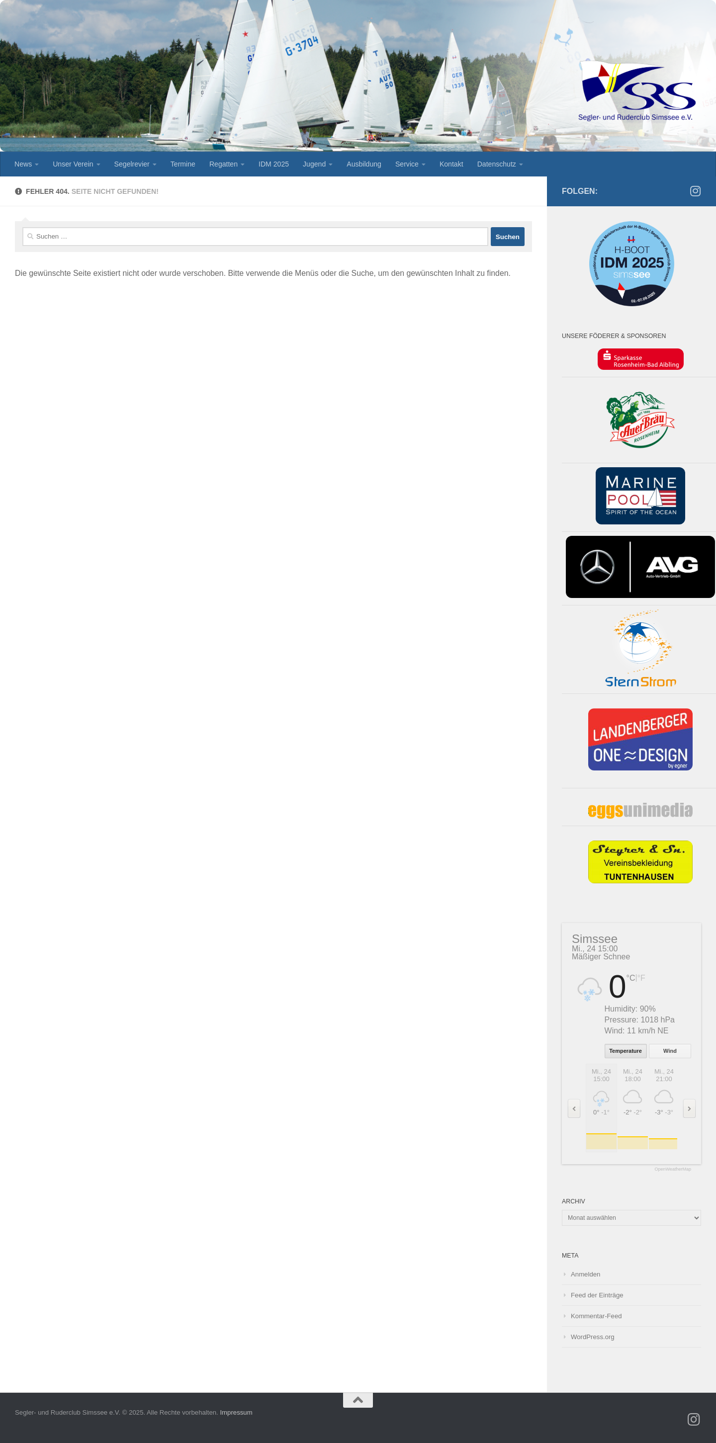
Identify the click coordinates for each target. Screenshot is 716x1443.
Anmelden (585, 1274)
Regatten (223, 164)
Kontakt (451, 164)
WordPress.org (593, 1337)
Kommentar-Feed (596, 1316)
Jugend (314, 164)
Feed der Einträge (597, 1295)
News (23, 164)
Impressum (236, 1412)
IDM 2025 (274, 164)
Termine (183, 164)
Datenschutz (496, 164)
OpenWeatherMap (673, 1169)
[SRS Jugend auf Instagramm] (695, 191)
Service (407, 164)
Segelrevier (132, 164)
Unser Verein (73, 164)
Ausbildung (364, 164)
